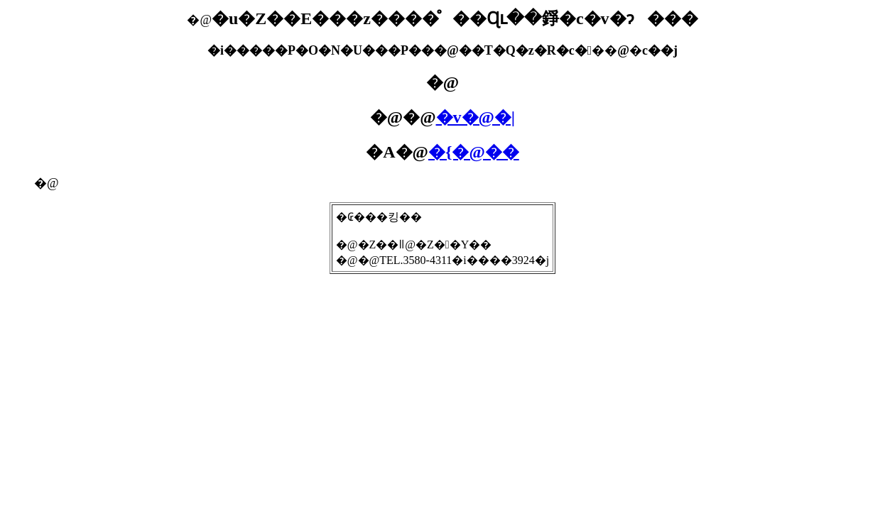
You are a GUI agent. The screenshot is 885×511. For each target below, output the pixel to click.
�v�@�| (476, 117)
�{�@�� (473, 152)
